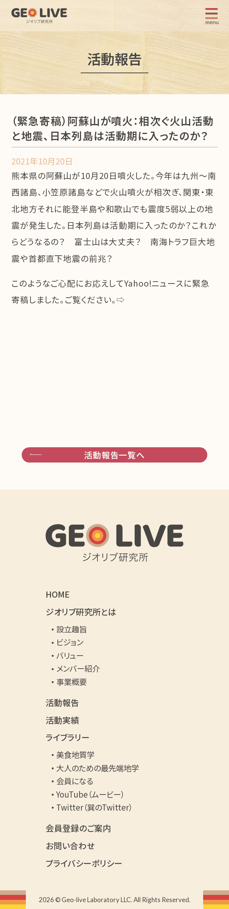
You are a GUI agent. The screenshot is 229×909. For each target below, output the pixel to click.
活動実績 (62, 720)
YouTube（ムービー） (90, 794)
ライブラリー (68, 737)
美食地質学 (75, 754)
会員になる (74, 781)
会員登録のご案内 (78, 828)
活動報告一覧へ (114, 455)
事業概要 (71, 681)
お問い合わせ (70, 845)
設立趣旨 (71, 629)
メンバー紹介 (78, 668)
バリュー (70, 655)
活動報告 (62, 702)
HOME (58, 594)
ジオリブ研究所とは (81, 612)
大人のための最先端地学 (97, 768)
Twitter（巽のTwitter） (94, 807)
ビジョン (69, 642)
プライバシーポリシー (84, 863)
